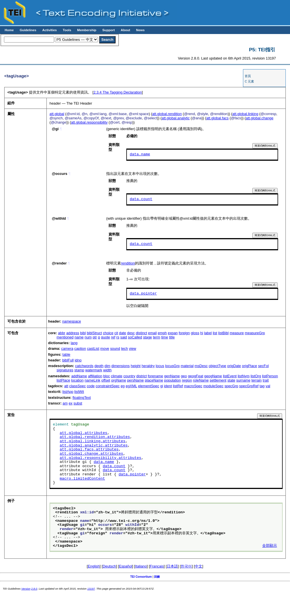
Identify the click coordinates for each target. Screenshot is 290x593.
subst (78, 403)
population (172, 380)
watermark (93, 370)
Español (125, 566)
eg (123, 386)
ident (168, 386)
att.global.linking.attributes (92, 441)
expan (173, 333)
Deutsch (109, 566)
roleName (200, 380)
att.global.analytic (176, 118)
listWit (79, 391)
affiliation (95, 376)
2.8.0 (34, 588)
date (122, 333)
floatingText (81, 397)
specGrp (231, 386)
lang (74, 343)
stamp (79, 370)
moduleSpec (213, 386)
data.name (140, 154)
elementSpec (148, 386)
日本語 (172, 566)
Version (25, 588)
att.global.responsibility (89, 122)
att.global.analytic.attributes (94, 445)
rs (118, 337)
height (136, 366)
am (65, 403)
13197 (91, 588)
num (88, 337)
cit (116, 333)
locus (160, 366)
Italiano (141, 566)
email (152, 333)
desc (131, 333)
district (141, 376)
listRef (178, 386)
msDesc (201, 366)
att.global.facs (217, 118)
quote (105, 337)
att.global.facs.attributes (89, 449)
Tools (67, 30)
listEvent (229, 376)
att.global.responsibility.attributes (100, 458)
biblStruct (94, 333)
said (123, 337)
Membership (86, 30)
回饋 (157, 576)
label (208, 333)
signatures (65, 370)
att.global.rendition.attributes (95, 437)
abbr (61, 333)
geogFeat (195, 376)
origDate (234, 366)
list (215, 333)
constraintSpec (108, 386)
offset (105, 380)
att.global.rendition (167, 114)
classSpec (77, 386)
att (66, 386)
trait (265, 380)
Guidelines (28, 30)
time (164, 337)
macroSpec (193, 386)
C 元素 (249, 81)
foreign (184, 333)
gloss (195, 333)
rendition (128, 263)
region (187, 380)
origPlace (249, 366)
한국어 (186, 566)
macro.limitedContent (82, 478)
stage (147, 337)
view (132, 348)
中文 (198, 566)
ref (113, 337)
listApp (67, 391)
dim (107, 366)
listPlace (63, 380)
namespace (71, 321)
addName (79, 376)
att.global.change (259, 118)
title (172, 337)
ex (70, 403)
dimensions (120, 366)
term (156, 337)
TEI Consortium (141, 576)
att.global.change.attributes (91, 453)
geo (184, 376)
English (94, 566)
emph (162, 333)
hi (201, 333)
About (125, 30)
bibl (83, 333)
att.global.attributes (83, 433)
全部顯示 (269, 545)
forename (155, 376)
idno (78, 360)
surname (243, 380)
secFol (263, 366)
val (268, 386)
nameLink (93, 380)
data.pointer (143, 293)
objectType (217, 366)
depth (98, 366)
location (77, 380)
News (140, 30)
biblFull (68, 360)
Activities (49, 30)
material (187, 366)
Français (157, 566)
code (91, 386)
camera (67, 348)
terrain (256, 380)
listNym (244, 376)
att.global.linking (245, 114)
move (104, 348)
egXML (131, 386)
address (72, 333)
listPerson (270, 376)
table (66, 354)
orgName (118, 380)
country (129, 376)
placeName (154, 380)
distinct (141, 333)
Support (108, 30)
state (231, 380)
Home (9, 30)
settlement (218, 380)
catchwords (84, 366)
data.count (141, 199)
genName (172, 376)
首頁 (248, 76)
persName (135, 380)
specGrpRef (249, 386)
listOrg (256, 376)
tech (124, 348)
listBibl (223, 333)
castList (93, 348)
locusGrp (172, 366)
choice (108, 333)
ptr (95, 337)
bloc (106, 376)
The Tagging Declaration (117, 92)
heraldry (148, 366)
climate (117, 376)
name (79, 337)
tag (262, 386)
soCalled (135, 337)
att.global (57, 114)
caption (80, 348)
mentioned (65, 337)
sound (115, 348)
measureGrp (255, 333)
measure (237, 333)
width (107, 370)
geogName (213, 376)
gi (161, 386)
